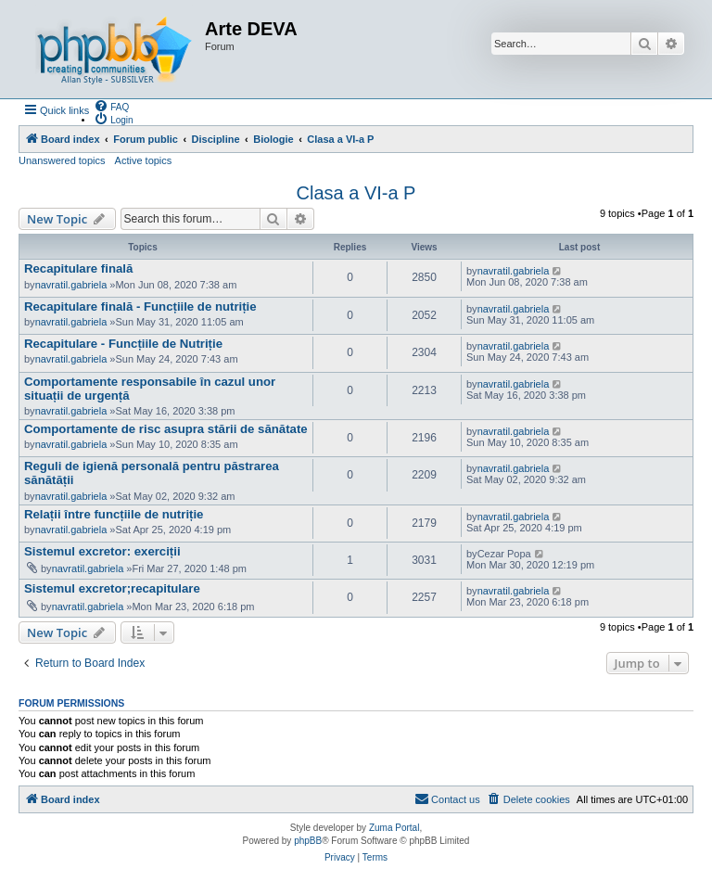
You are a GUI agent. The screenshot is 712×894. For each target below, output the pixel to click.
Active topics (143, 160)
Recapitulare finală (78, 268)
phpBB (308, 841)
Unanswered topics (62, 160)
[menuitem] (111, 105)
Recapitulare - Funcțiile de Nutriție (123, 344)
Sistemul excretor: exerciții (102, 551)
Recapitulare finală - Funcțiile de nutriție (140, 306)
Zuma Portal (394, 828)
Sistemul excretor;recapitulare (112, 588)
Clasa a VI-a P (356, 193)
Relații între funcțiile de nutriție (113, 514)
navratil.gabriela (71, 284)
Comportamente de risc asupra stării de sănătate (166, 429)
